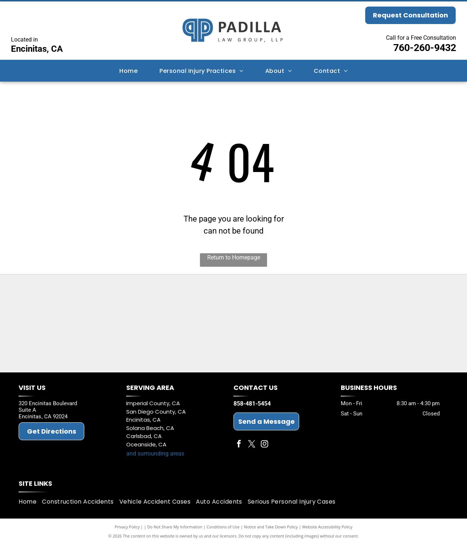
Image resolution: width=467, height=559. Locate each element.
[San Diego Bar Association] (102, 356)
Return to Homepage (233, 257)
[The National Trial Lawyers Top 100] (365, 356)
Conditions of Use (223, 541)
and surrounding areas (155, 468)
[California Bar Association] (365, 305)
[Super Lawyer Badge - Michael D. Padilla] (277, 305)
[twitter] (251, 460)
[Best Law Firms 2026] (277, 356)
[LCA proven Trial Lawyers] (102, 305)
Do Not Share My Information (174, 541)
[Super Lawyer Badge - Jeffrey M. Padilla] (190, 305)
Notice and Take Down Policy (271, 541)
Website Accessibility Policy (327, 541)
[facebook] (239, 460)
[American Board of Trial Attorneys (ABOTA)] (190, 356)
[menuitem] (128, 70)
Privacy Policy (127, 541)
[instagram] (264, 460)
